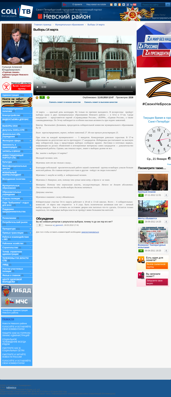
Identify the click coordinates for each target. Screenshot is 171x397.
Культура (7, 162)
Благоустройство (11, 115)
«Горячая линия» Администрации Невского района (15, 74)
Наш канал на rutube (96, 4)
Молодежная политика (13, 179)
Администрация (10, 95)
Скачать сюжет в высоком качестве (100, 102)
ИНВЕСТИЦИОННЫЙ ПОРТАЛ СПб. (12, 156)
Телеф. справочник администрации (12, 253)
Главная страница (42, 24)
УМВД (5, 265)
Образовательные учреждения (11, 193)
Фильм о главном (11, 275)
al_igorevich (58, 225)
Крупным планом (147, 192)
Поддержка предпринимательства (13, 210)
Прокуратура (9, 229)
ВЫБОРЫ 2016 (9, 126)
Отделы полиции (11, 198)
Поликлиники (9, 218)
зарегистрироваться (90, 232)
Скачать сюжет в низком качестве (65, 102)
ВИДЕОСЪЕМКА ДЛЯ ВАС (15, 119)
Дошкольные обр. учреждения (11, 135)
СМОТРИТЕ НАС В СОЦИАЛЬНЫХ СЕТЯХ (13, 349)
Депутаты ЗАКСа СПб (13, 130)
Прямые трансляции (12, 233)
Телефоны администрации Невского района (15, 311)
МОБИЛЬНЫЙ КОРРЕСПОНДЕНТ (12, 173)
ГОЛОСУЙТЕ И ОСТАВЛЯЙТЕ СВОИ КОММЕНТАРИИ (16, 328)
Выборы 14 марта (96, 24)
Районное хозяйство (12, 243)
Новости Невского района (14, 323)
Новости (8, 319)
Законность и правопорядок (9, 146)
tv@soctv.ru (11, 387)
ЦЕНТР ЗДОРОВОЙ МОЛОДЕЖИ (12, 280)
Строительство (10, 247)
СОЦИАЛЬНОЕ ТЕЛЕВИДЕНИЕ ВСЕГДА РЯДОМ (14, 341)
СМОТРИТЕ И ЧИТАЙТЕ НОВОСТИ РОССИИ (14, 355)
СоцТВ (18, 13)
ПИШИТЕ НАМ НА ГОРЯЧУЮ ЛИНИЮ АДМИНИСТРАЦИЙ (16, 334)
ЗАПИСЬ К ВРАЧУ (11, 151)
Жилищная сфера (11, 140)
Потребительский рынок (15, 222)
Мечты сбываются (147, 218)
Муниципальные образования (10, 186)
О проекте (77, 4)
